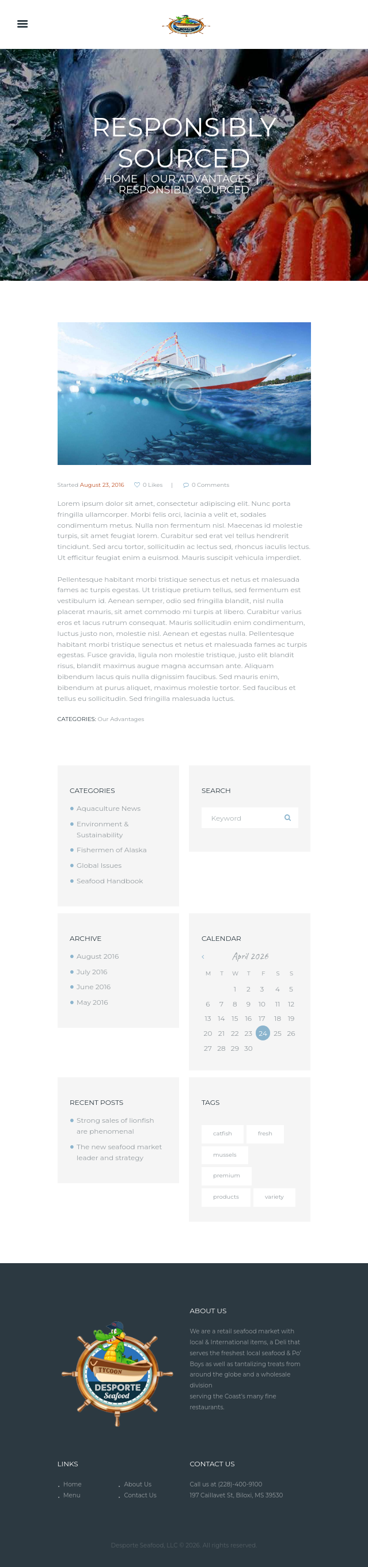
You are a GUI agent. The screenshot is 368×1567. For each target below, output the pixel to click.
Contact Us (140, 1495)
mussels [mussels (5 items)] (225, 1154)
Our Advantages (201, 179)
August (98, 956)
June (94, 986)
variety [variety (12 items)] (274, 1196)
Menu (72, 1495)
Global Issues (99, 865)
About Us (137, 1484)
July (92, 971)
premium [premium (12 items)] (226, 1175)
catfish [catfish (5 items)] (222, 1133)
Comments (210, 485)
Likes (152, 485)
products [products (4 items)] (226, 1196)
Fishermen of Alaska (112, 849)
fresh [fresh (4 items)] (265, 1133)
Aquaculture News (109, 808)
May (92, 1002)
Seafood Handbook (110, 880)
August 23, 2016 (102, 485)
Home (121, 179)
